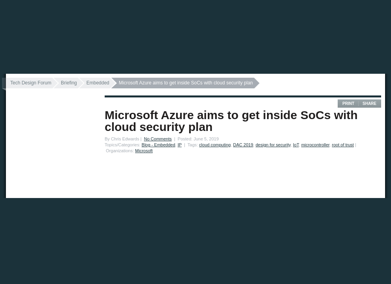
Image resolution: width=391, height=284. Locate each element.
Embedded (97, 83)
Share (369, 103)
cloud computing (215, 144)
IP (180, 144)
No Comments (157, 138)
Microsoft (144, 150)
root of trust (343, 144)
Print (348, 103)
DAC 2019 (243, 144)
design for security (273, 144)
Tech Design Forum (30, 83)
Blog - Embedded (158, 144)
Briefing (69, 83)
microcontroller (315, 144)
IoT (296, 144)
